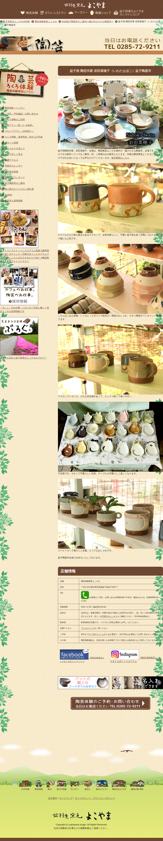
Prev (62, 682)
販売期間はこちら (120, 158)
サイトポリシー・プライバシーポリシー (95, 798)
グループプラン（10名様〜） (19, 131)
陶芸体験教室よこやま (46, 21)
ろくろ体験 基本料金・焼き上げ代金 (24, 137)
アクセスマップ (87, 628)
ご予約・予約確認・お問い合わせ (21, 113)
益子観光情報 (11, 171)
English (8, 194)
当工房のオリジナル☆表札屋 (19, 189)
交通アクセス (11, 160)
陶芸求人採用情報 (14, 200)
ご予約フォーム (97, 634)
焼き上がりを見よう (15, 148)
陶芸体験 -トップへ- (15, 108)
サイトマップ (66, 798)
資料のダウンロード (15, 177)
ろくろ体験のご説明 (15, 119)
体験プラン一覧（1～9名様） (19, 125)
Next (158, 682)
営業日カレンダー (14, 166)
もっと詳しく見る (14, 154)
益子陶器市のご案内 (15, 183)
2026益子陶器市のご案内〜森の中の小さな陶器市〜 (87, 21)
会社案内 (52, 798)
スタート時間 (11, 142)
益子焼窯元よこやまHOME (16, 21)
